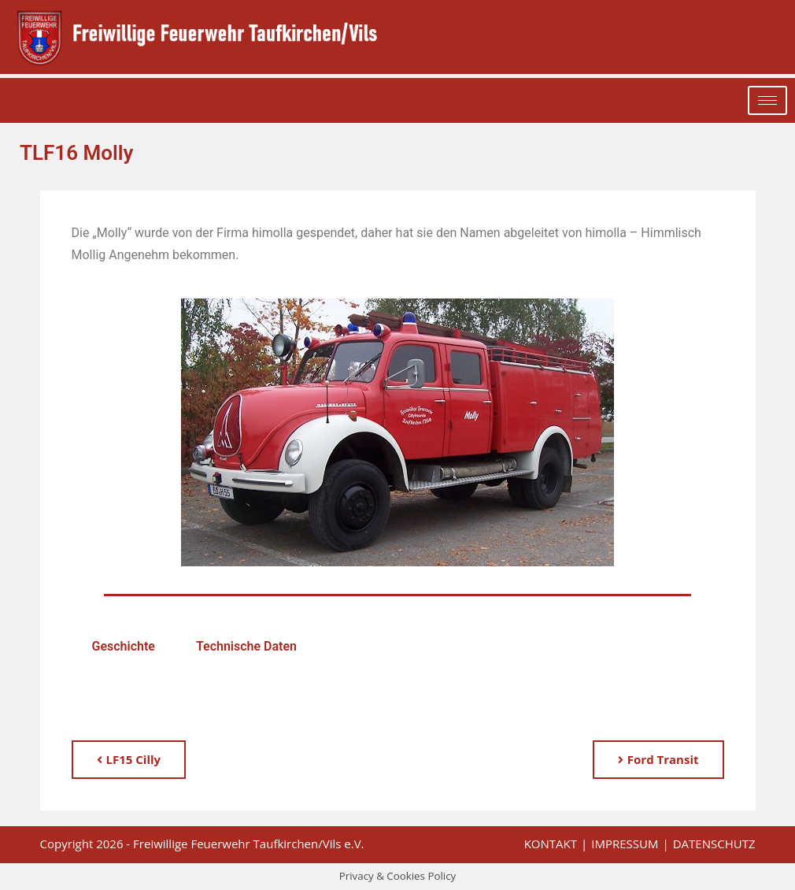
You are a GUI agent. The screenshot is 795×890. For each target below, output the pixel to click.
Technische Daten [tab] (246, 646)
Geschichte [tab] (123, 646)
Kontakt (550, 843)
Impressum (624, 843)
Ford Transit (658, 759)
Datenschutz (714, 843)
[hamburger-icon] (767, 100)
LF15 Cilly (129, 759)
